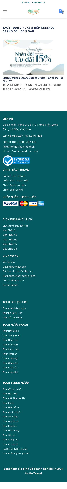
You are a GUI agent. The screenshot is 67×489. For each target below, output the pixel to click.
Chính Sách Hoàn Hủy (14, 185)
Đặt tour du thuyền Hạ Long (18, 271)
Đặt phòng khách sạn (14, 266)
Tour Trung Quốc (12, 335)
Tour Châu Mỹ (10, 358)
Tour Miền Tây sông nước (16, 453)
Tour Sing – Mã (11, 349)
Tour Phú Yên (10, 425)
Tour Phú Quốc (11, 444)
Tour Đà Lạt (9, 435)
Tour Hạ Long (10, 393)
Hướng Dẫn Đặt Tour (14, 176)
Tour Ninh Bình (11, 407)
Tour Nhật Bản (10, 340)
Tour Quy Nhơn (11, 421)
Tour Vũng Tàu (10, 439)
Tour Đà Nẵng (10, 416)
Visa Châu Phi (10, 244)
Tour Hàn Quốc (11, 330)
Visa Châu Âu (10, 234)
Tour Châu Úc (10, 367)
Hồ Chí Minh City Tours (15, 448)
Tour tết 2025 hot (12, 317)
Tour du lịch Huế (11, 412)
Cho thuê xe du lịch (13, 280)
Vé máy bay (9, 262)
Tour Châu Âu (10, 363)
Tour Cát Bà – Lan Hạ (14, 398)
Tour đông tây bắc (12, 389)
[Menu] (5, 11)
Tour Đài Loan (10, 344)
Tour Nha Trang (11, 430)
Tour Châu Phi (10, 372)
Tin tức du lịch (10, 285)
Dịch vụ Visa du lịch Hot (15, 225)
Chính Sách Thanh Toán (15, 180)
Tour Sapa (8, 402)
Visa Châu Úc (10, 248)
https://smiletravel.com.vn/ (20, 151)
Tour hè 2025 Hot (12, 312)
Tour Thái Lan (10, 353)
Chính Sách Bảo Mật (13, 189)
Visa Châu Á (9, 230)
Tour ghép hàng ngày (14, 308)
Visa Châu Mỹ (10, 239)
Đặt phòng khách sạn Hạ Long (19, 275)
